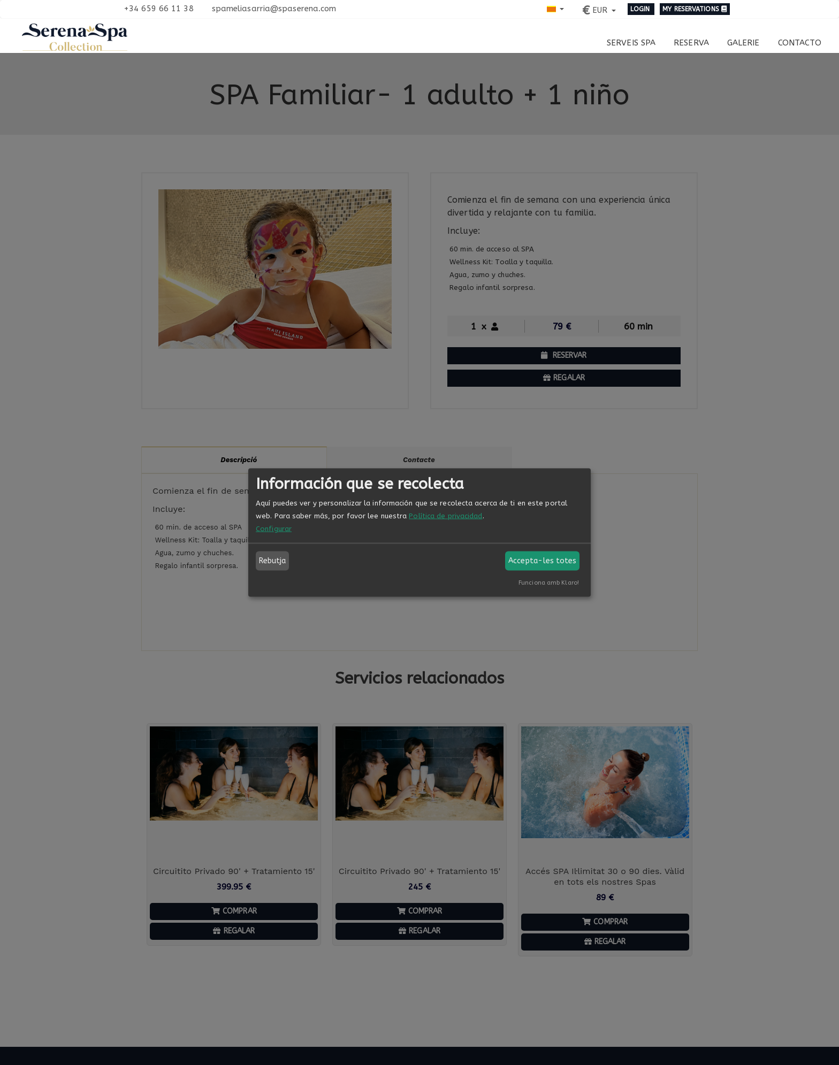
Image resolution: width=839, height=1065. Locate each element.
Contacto (800, 43)
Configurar (274, 529)
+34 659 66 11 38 (159, 8)
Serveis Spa (631, 43)
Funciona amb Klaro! (548, 582)
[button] (555, 8)
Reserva (691, 43)
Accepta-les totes (542, 560)
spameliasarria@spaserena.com (274, 8)
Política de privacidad (445, 516)
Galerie (743, 43)
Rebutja (272, 560)
